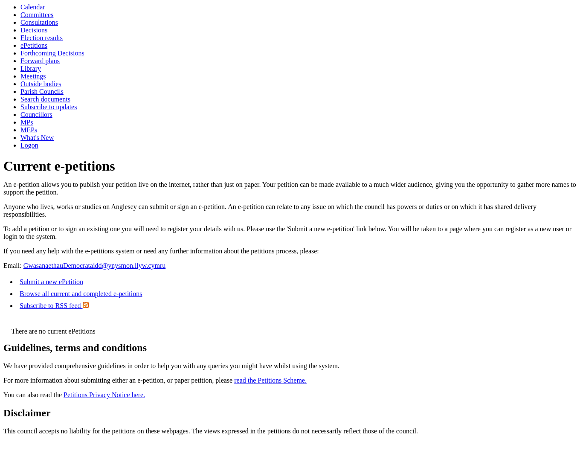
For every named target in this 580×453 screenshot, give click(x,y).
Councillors (36, 114)
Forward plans (40, 60)
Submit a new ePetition (51, 281)
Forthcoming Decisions (52, 53)
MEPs (28, 130)
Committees (36, 14)
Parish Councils (42, 91)
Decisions (33, 30)
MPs (26, 122)
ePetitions (33, 45)
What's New (37, 137)
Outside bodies (40, 83)
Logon (29, 145)
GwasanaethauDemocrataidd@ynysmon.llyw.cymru (94, 265)
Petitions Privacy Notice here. (104, 394)
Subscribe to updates (48, 106)
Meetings (33, 76)
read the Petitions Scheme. (270, 380)
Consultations (39, 22)
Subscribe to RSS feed (54, 305)
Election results (41, 37)
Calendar (32, 7)
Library (30, 68)
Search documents (45, 99)
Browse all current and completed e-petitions (81, 293)
